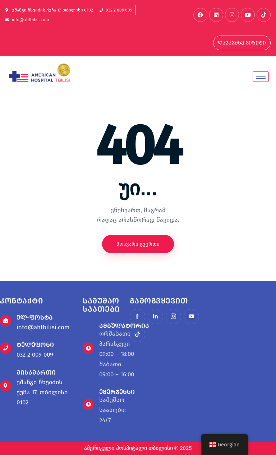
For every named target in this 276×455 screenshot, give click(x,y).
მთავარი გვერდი (138, 244)
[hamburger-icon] (261, 76)
